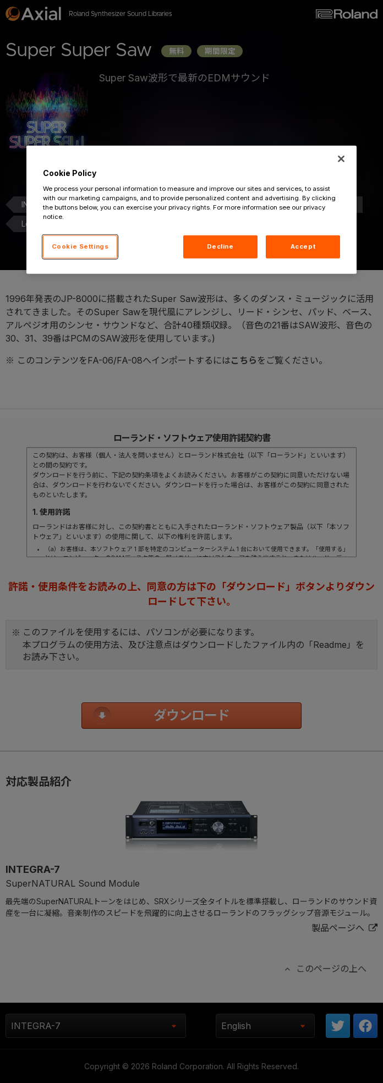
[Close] (341, 159)
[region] (191, 210)
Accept (303, 246)
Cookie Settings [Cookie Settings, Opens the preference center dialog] (80, 246)
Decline (220, 246)
